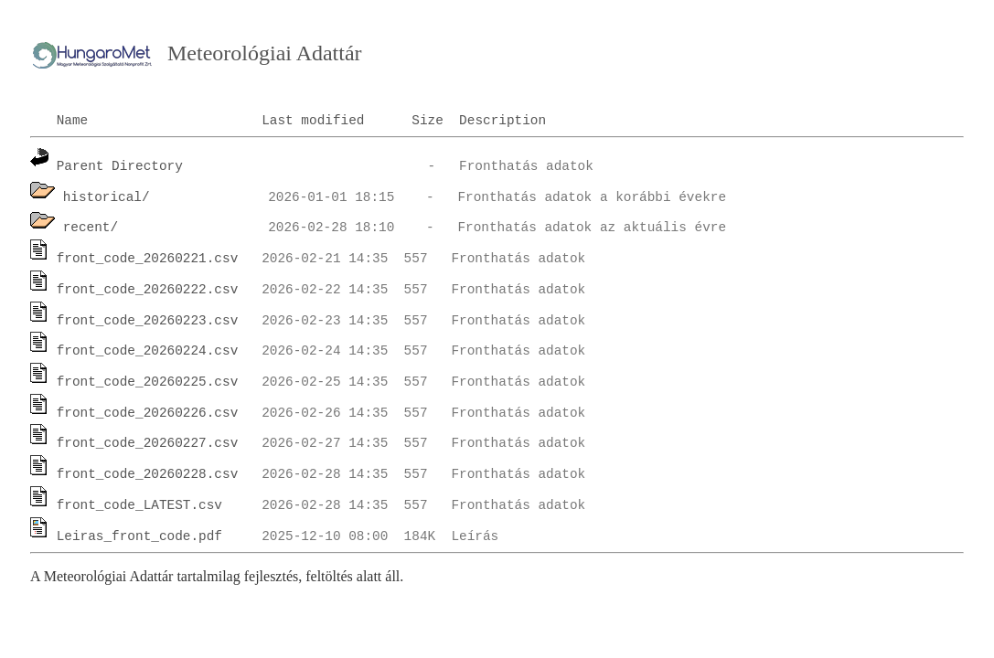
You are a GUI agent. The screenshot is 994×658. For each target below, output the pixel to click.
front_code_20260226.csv (148, 413)
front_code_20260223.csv (148, 320)
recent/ (90, 227)
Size (427, 120)
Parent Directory (120, 166)
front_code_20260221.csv (148, 258)
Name (73, 120)
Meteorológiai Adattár (264, 53)
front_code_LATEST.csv (139, 505)
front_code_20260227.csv (148, 443)
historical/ (106, 197)
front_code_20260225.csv (148, 382)
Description (502, 120)
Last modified (313, 120)
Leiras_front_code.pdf (139, 536)
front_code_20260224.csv (148, 351)
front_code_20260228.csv (148, 474)
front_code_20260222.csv (148, 289)
